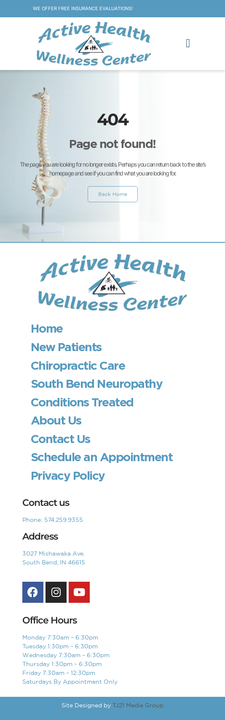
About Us (56, 420)
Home (47, 328)
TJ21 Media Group (137, 705)
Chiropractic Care (78, 365)
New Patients (66, 347)
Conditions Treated (82, 402)
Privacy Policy (68, 475)
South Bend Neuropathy (97, 383)
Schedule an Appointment (102, 457)
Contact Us (60, 439)
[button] (188, 43)
